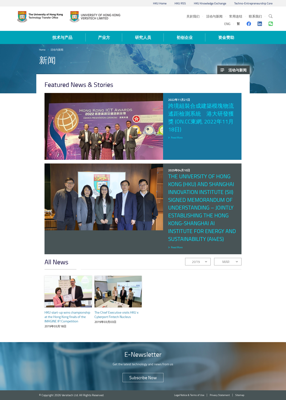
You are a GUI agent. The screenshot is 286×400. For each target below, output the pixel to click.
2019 (196, 261)
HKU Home (160, 3)
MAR (225, 261)
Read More (177, 137)
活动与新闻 (57, 49)
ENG (227, 24)
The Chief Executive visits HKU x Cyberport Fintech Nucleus (116, 314)
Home (42, 49)
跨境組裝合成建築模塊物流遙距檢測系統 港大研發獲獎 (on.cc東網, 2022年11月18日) (201, 117)
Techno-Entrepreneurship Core (253, 3)
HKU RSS (180, 3)
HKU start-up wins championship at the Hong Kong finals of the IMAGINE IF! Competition (67, 316)
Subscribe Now (143, 377)
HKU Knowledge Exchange (210, 3)
